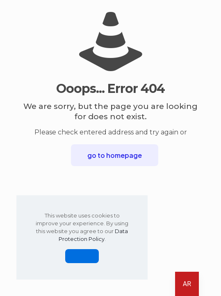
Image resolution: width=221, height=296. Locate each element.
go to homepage (114, 155)
